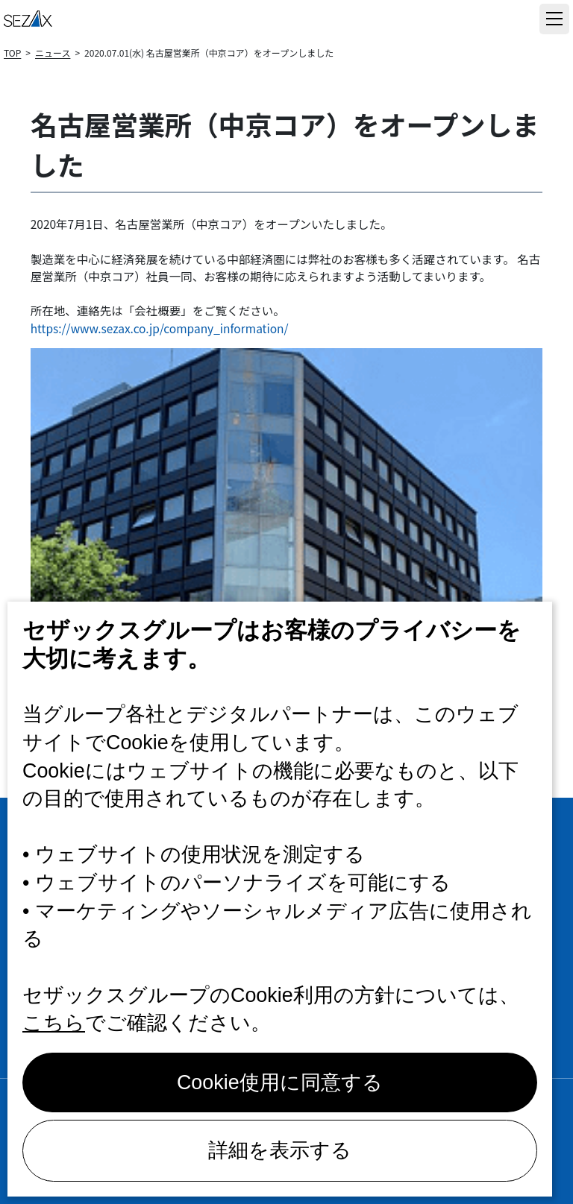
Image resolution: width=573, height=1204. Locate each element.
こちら (53, 1023)
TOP (12, 52)
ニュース (52, 52)
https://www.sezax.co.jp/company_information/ (160, 328)
